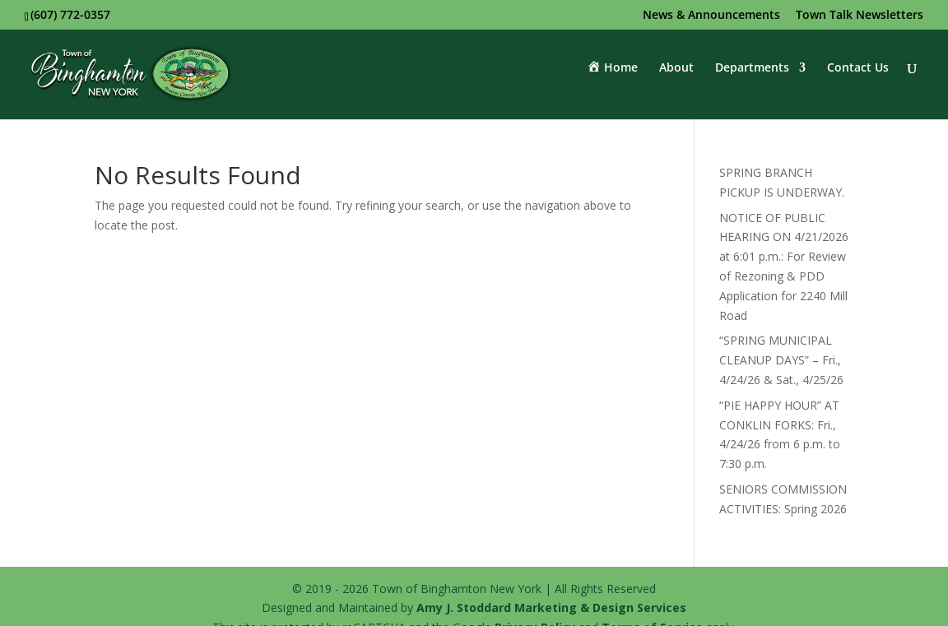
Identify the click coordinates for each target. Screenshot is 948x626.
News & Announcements (711, 15)
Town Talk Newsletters (859, 15)
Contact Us (858, 76)
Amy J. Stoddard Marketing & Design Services (551, 583)
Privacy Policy (535, 603)
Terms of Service (652, 603)
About (676, 76)
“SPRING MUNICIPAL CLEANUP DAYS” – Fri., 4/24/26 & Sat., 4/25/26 (781, 336)
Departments (752, 76)
